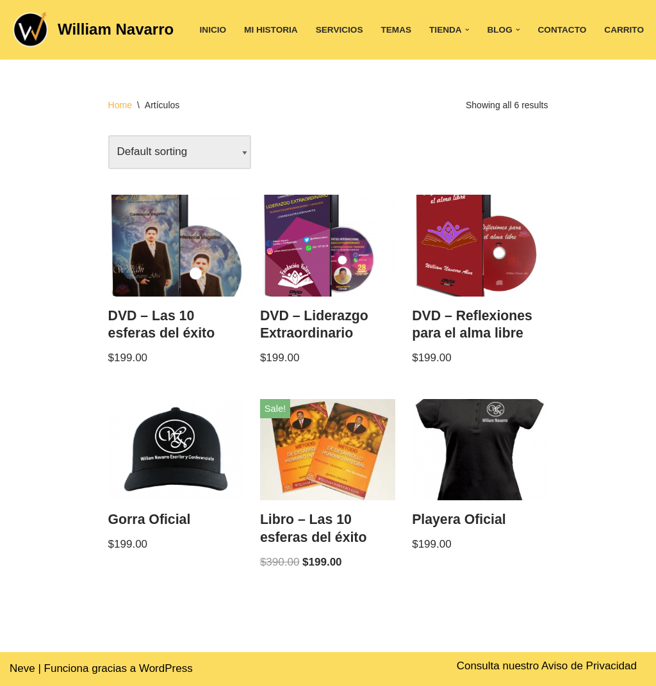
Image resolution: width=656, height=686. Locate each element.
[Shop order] (179, 152)
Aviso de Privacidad (589, 666)
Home (120, 105)
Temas (396, 30)
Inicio (213, 30)
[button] (467, 30)
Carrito (624, 30)
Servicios (339, 30)
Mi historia (271, 30)
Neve (22, 668)
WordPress (166, 668)
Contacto (562, 30)
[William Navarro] (92, 30)
